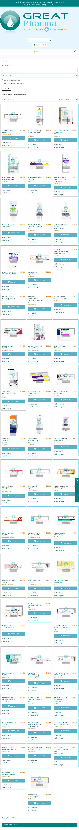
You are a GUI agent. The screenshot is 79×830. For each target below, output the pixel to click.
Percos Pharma (58, 443)
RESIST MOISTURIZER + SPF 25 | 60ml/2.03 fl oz (61, 723)
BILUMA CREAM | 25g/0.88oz (33, 273)
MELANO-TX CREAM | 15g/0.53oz (34, 581)
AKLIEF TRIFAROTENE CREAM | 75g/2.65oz (8, 178)
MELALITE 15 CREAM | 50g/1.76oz (8, 534)
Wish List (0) (35, 4)
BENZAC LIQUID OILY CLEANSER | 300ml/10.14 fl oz (60, 226)
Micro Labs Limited (7, 630)
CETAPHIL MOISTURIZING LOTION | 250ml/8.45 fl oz (61, 251)
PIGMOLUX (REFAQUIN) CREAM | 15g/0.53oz (61, 674)
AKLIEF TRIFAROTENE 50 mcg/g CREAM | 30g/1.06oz (61, 132)
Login (36, 45)
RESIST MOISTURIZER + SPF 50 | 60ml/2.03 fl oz (35, 748)
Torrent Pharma (32, 490)
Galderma (31, 136)
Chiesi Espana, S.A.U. (7, 350)
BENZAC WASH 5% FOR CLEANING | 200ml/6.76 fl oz (9, 274)
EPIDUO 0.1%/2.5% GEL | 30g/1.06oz (61, 392)
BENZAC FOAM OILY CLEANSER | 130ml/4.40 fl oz (35, 226)
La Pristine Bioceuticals (34, 584)
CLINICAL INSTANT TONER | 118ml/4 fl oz (61, 298)
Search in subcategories (12, 80)
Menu (36, 51)
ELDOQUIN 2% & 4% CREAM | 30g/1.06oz (34, 392)
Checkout (52, 4)
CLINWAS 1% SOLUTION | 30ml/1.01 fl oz (35, 347)
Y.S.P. (55, 584)
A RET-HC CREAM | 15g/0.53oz (7, 131)
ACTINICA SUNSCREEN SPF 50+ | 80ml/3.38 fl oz (34, 132)
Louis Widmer (6, 677)
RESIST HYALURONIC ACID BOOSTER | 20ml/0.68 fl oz (60, 700)
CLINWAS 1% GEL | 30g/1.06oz (7, 347)
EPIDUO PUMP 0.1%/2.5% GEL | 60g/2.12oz (33, 440)
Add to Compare (6, 145)
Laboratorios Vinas (7, 584)
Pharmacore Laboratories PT (6, 491)
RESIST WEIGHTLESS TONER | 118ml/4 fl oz (8, 773)
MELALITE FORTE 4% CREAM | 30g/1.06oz (34, 534)
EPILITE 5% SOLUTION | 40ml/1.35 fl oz (61, 440)
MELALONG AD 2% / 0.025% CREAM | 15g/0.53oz (60, 535)
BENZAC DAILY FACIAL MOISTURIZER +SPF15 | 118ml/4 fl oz (61, 179)
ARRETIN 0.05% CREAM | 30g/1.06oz (35, 178)
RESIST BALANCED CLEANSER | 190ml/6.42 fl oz (35, 700)
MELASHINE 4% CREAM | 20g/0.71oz (61, 581)
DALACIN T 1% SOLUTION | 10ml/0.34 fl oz (8, 393)
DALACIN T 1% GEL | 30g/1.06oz (60, 347)
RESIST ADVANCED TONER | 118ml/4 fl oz (8, 699)
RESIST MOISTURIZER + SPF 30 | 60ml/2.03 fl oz (9, 748)
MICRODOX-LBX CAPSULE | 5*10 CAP (8, 627)
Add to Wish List (6, 143)
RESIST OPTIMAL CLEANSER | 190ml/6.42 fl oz (61, 749)
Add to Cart (13, 138)
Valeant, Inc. (31, 181)
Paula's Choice (32, 305)
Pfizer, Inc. (57, 350)
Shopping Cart (44, 4)
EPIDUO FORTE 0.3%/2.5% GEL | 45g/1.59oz (7, 440)
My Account (27, 4)
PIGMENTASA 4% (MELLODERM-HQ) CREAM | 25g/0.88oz (34, 675)
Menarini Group (6, 134)
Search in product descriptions (14, 83)
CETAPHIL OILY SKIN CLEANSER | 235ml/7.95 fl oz (9, 299)
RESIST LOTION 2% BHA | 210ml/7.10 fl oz (9, 723)
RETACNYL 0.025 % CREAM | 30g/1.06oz (34, 796)
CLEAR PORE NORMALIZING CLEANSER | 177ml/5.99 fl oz (35, 299)
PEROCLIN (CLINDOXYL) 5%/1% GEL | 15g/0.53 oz (61, 627)
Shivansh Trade (58, 677)
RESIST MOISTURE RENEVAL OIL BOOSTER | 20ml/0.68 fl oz (35, 724)
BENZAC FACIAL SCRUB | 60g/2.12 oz (8, 226)
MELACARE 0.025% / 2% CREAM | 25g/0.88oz (61, 487)
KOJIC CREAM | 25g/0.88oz (32, 487)
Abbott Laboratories (8, 537)
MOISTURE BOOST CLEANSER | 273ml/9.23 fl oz (35, 605)
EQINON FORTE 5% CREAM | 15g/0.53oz (8, 487)
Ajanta (56, 490)
